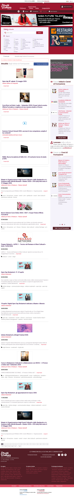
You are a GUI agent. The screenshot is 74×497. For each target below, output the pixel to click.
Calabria (7, 42)
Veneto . (12, 474)
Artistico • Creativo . (67, 469)
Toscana (24, 40)
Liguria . (18, 469)
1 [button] (60, 224)
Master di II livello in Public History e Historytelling (63, 161)
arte (24, 195)
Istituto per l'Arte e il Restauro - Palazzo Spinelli (15, 109)
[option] (61, 182)
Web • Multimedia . (33, 469)
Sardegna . (3, 473)
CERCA (39, 32)
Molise (16, 44)
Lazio (6, 50)
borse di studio (28, 319)
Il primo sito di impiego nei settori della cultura (27, 492)
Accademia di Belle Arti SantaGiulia (64, 101)
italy (6, 377)
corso (3, 195)
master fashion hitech (39, 317)
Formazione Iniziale (32, 455)
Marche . (8, 471)
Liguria (16, 39)
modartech (11, 317)
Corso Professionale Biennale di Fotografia (64, 184)
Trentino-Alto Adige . (16, 473)
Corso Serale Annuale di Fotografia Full (64, 173)
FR (71, 1)
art (15, 227)
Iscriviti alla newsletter (46, 457)
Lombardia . (3, 471)
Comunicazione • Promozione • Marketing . (60, 471)
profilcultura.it (67, 148)
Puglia (16, 49)
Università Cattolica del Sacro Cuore (12, 135)
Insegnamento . (63, 481)
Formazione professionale (48, 455)
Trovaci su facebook (42, 64)
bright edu (21, 347)
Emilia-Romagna (6, 45)
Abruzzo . (3, 467)
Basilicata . (7, 467)
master (16, 195)
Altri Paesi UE (37, 43)
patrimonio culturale (6, 197)
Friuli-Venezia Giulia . (9, 469)
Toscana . (10, 473)
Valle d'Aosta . (7, 474)
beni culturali (41, 195)
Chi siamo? (14, 486)
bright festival (6, 347)
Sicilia (23, 39)
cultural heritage (39, 227)
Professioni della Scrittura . (64, 474)
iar (3, 375)
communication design (18, 286)
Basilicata (7, 40)
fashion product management (9, 319)
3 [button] (64, 224)
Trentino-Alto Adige (26, 42)
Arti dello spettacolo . (30, 467)
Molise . (11, 471)
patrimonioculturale (26, 377)
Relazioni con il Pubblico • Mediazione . (59, 476)
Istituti (25, 11)
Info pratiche (53, 11)
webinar (20, 319)
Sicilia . (6, 473)
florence (23, 227)
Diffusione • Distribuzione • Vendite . (58, 473)
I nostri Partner (50, 486)
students (43, 375)
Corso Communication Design (64, 195)
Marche (16, 43)
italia (2, 377)
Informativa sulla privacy (39, 486)
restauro (4, 256)
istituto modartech (30, 286)
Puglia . (18, 471)
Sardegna (16, 51)
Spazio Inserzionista (66, 7)
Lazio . (15, 469)
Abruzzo (7, 39)
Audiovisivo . (35, 473)
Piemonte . (15, 471)
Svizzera (36, 41)
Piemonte (16, 47)
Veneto (23, 46)
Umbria (23, 43)
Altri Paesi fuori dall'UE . (10, 478)
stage (13, 256)
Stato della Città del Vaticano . (10, 476)
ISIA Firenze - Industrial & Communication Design (64, 112)
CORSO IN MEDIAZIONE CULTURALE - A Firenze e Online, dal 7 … (21, 372)
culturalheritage (37, 377)
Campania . (15, 467)
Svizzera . (19, 476)
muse (30, 375)
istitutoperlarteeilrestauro (12, 375)
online (2, 229)
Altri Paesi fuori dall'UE (39, 44)
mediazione (36, 375)
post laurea (29, 317)
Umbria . (2, 474)
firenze (15, 197)
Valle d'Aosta (25, 45)
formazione (10, 195)
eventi (20, 195)
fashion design (6, 286)
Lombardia (16, 41)
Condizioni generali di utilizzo (25, 486)
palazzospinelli (24, 375)
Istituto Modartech (6, 274)
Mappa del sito (59, 486)
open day (38, 286)
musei (35, 195)
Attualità (43, 11)
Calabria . (11, 467)
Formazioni (34, 11)
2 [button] (62, 224)
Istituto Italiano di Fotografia (10, 83)
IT (67, 1)
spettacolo (29, 195)
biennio (23, 317)
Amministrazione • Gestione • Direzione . (59, 467)
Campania (7, 43)
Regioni (7, 36)
